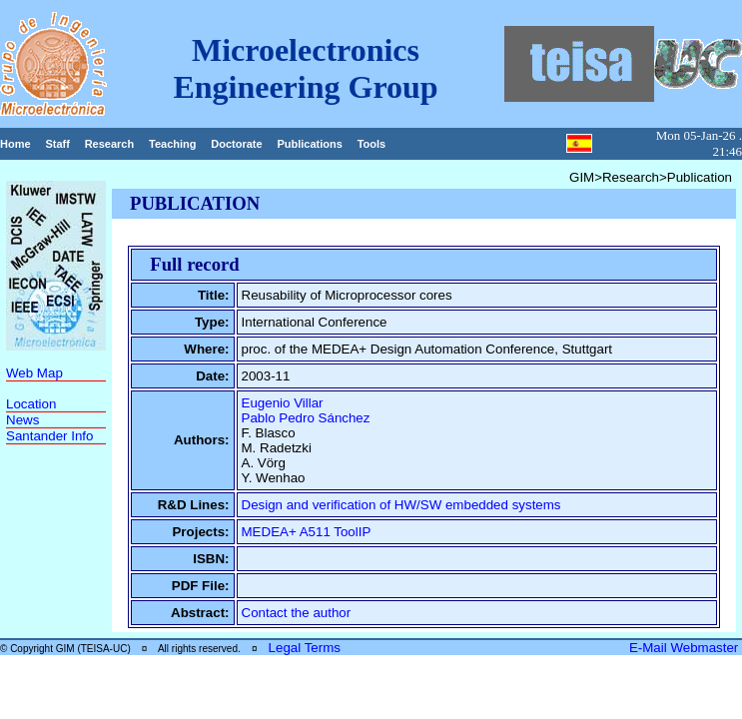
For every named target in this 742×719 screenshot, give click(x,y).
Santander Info (49, 435)
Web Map (34, 372)
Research (110, 144)
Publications (309, 144)
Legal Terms (305, 647)
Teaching (172, 144)
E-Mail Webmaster (685, 647)
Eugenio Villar (283, 402)
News (22, 419)
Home (15, 144)
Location (31, 403)
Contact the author (297, 612)
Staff (57, 144)
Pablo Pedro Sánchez (306, 417)
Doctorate (236, 144)
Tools (372, 144)
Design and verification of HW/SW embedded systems (401, 504)
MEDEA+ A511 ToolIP (306, 531)
